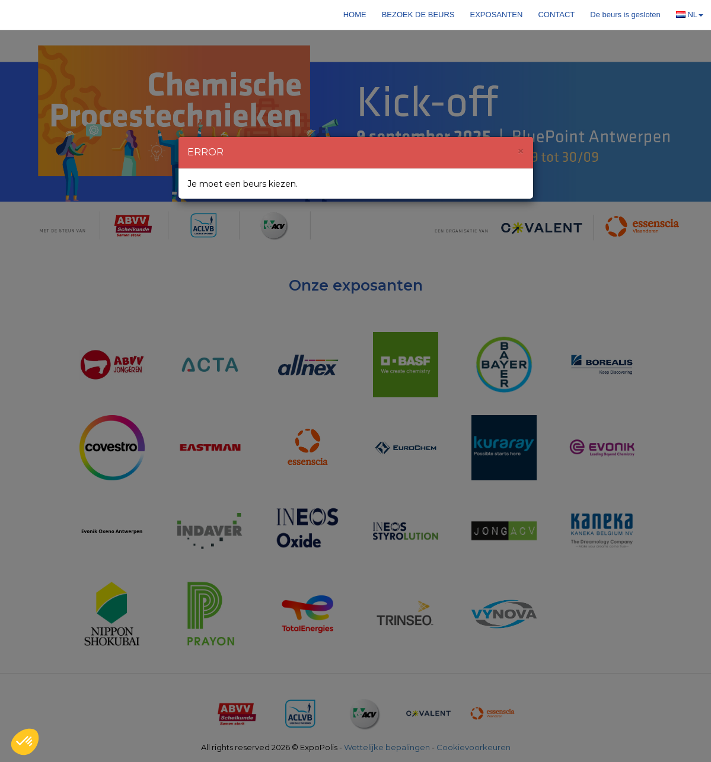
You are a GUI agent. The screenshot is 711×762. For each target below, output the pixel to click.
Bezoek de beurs (418, 14)
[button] (25, 742)
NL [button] (689, 14)
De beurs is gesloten (625, 14)
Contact (556, 14)
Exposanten (496, 14)
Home (354, 14)
